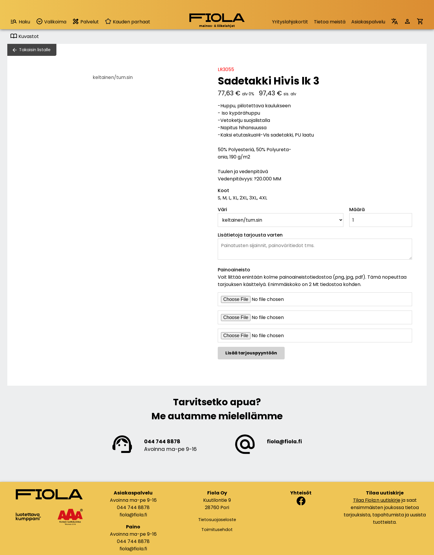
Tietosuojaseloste (217, 520)
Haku (20, 21)
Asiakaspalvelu (368, 21)
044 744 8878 (162, 441)
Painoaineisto (234, 269)
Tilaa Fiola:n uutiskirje (376, 500)
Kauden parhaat (127, 21)
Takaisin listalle (35, 50)
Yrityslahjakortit (290, 21)
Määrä (357, 209)
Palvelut (85, 21)
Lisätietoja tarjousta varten (250, 235)
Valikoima (51, 21)
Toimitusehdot (217, 529)
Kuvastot (24, 36)
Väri (222, 209)
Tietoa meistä (329, 21)
